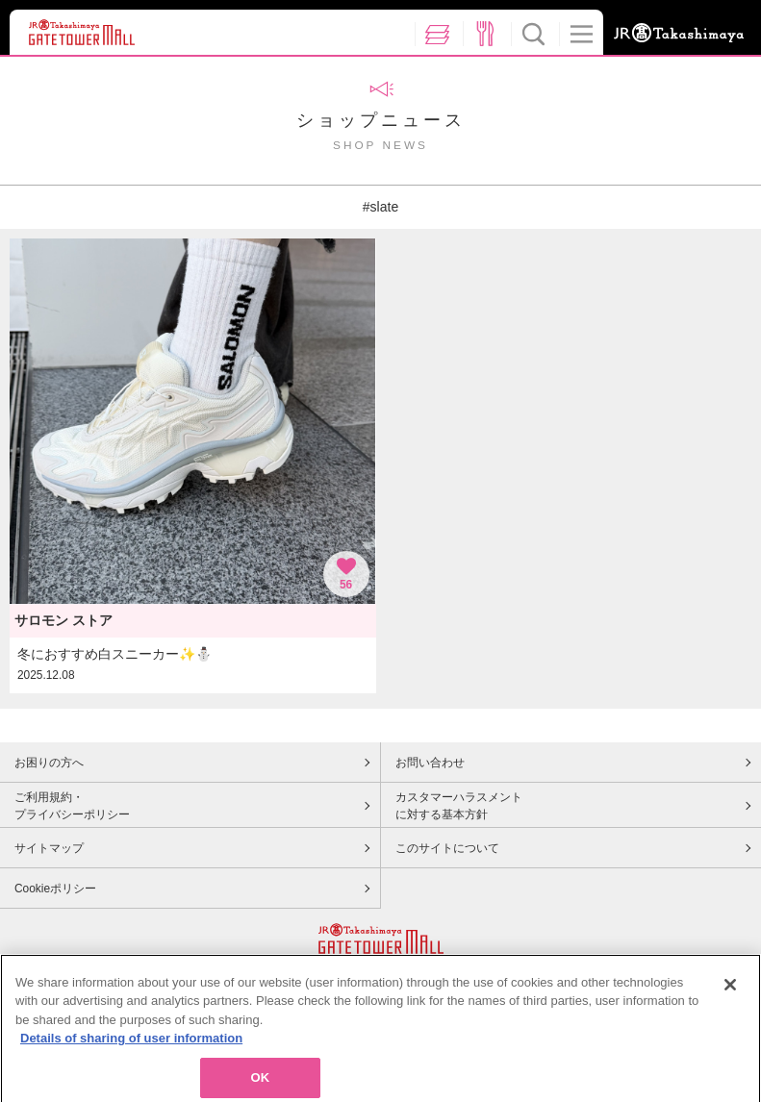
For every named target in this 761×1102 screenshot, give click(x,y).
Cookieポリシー (55, 888)
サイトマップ (49, 848)
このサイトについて (447, 848)
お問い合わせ (430, 762)
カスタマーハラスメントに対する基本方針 (458, 805)
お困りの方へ (49, 762)
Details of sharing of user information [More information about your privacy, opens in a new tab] (131, 1046)
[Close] (730, 993)
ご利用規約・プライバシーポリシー (72, 805)
